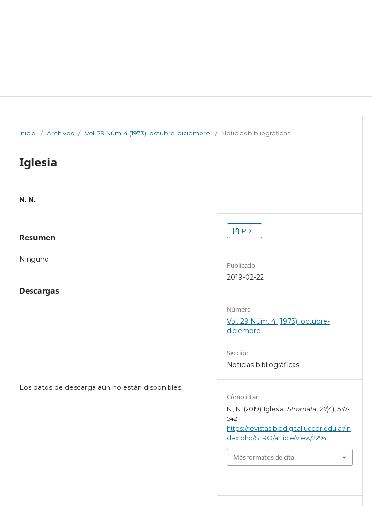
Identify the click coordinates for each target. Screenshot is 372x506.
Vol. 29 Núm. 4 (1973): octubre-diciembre (147, 133)
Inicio (27, 133)
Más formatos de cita (263, 457)
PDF (247, 231)
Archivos (60, 133)
